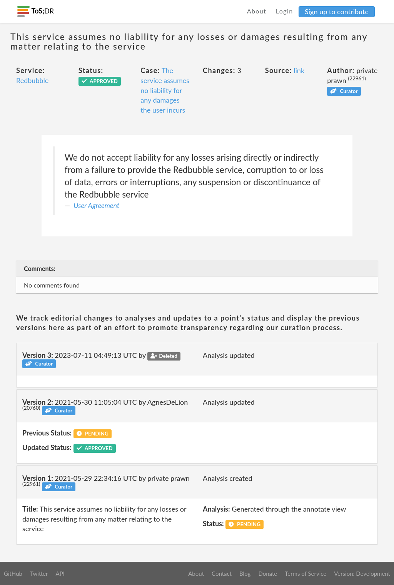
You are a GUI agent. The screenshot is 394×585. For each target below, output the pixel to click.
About (257, 11)
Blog (244, 573)
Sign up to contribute (337, 11)
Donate (267, 573)
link (299, 70)
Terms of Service (305, 573)
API (59, 573)
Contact (222, 573)
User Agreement (96, 205)
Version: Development (362, 573)
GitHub (13, 573)
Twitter (39, 573)
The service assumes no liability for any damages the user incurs (164, 90)
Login (284, 11)
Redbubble (32, 80)
